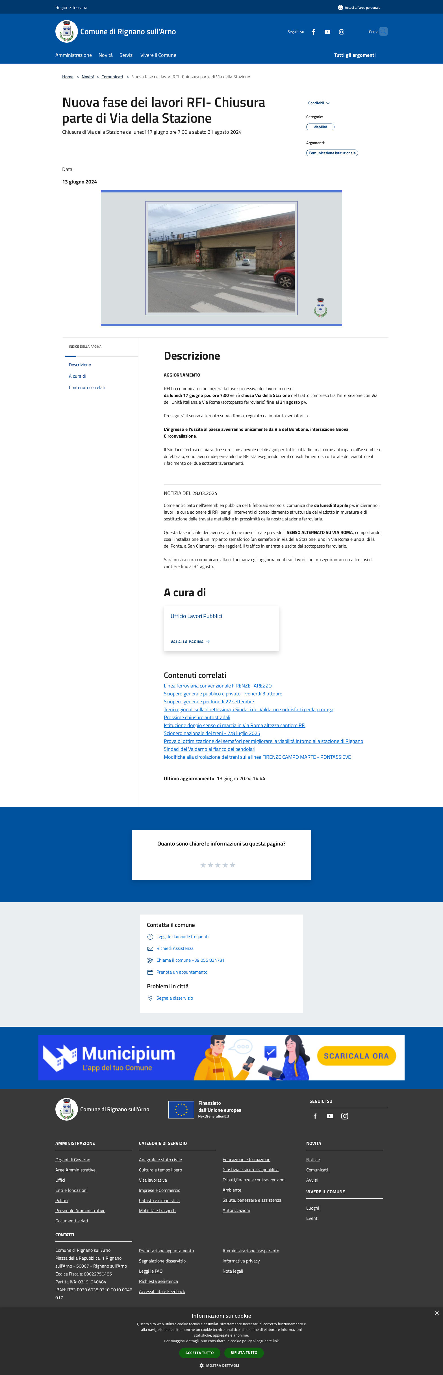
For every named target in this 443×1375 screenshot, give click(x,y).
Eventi (312, 1218)
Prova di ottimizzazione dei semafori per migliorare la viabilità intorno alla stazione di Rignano (263, 741)
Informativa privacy (241, 1260)
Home (67, 76)
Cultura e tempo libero (160, 1169)
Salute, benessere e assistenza (252, 1200)
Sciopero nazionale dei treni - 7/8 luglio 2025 (212, 733)
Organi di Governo (72, 1159)
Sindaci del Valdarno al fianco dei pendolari (209, 749)
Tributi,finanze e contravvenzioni (254, 1179)
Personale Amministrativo (80, 1210)
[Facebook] (302, 31)
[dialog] (221, 1341)
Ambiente (232, 1189)
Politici (61, 1200)
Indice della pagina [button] (85, 346)
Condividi (319, 103)
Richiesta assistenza (158, 1281)
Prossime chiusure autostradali (197, 717)
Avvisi (312, 1180)
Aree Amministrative (75, 1169)
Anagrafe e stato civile (160, 1159)
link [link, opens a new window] (276, 1341)
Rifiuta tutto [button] (244, 1352)
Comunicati (112, 76)
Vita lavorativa (153, 1180)
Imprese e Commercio (159, 1190)
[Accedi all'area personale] (359, 7)
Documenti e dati (71, 1220)
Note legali (233, 1271)
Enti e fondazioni (71, 1190)
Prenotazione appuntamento (166, 1250)
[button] (221, 1365)
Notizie (313, 1159)
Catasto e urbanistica (159, 1200)
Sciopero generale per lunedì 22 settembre (209, 701)
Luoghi (312, 1208)
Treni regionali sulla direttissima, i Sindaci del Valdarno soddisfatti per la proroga (248, 709)
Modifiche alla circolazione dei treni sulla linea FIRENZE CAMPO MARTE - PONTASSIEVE (257, 757)
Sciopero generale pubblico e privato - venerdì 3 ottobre (223, 693)
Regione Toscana (71, 7)
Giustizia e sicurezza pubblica (251, 1169)
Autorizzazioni (236, 1210)
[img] (126, 345)
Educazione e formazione (246, 1159)
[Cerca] (381, 31)
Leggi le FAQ (151, 1271)
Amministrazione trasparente (251, 1250)
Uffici (60, 1180)
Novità (88, 76)
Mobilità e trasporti (157, 1210)
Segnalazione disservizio (162, 1260)
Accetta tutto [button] (200, 1352)
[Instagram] (330, 31)
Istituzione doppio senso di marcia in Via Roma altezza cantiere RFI (234, 725)
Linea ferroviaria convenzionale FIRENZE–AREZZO (218, 685)
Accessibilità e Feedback (162, 1291)
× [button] (437, 1313)
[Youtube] (316, 31)
